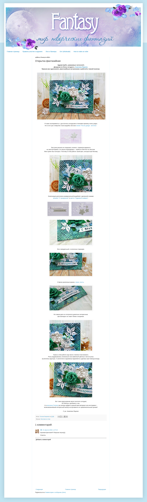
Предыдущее (102, 489)
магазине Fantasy (52, 405)
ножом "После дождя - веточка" (86, 125)
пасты (82, 282)
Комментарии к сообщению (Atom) (55, 492)
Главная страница (13, 51)
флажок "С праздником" (61, 198)
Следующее (39, 489)
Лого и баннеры (51, 51)
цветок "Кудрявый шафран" (79, 198)
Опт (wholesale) (65, 51)
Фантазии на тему (45, 419)
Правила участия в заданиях (33, 51)
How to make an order (81, 51)
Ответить (43, 435)
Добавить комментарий (43, 439)
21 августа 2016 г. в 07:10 (50, 430)
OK (41, 430)
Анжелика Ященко (81, 67)
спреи (77, 282)
